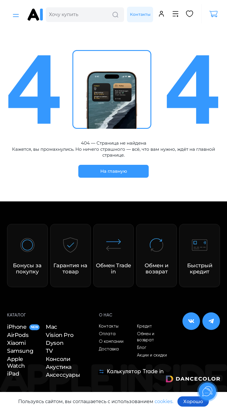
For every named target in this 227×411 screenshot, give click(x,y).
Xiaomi (16, 343)
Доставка (109, 349)
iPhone (23, 326)
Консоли (58, 359)
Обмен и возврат (145, 337)
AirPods (17, 335)
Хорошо (193, 401)
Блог (141, 348)
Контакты (140, 14)
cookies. (164, 401)
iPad (13, 373)
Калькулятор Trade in (131, 371)
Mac (51, 326)
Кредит (144, 326)
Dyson (54, 343)
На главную (113, 171)
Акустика (59, 367)
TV (49, 350)
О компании (111, 342)
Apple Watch (16, 362)
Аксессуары (63, 374)
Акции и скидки (152, 355)
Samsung (20, 350)
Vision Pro (59, 335)
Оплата (107, 334)
